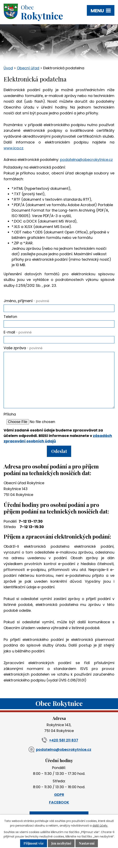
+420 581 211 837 (59, 740)
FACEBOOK (59, 802)
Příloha (10, 414)
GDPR (59, 794)
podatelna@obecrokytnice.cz (86, 159)
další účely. (100, 826)
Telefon (10, 316)
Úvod (8, 68)
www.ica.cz (13, 148)
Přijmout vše (34, 843)
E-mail (18, 332)
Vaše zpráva (23, 347)
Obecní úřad (28, 68)
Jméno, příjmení (26, 300)
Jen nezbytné (61, 843)
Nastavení (86, 843)
